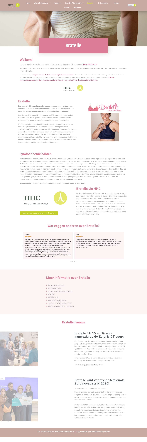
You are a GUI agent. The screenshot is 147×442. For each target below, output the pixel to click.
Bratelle (91, 3)
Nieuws (116, 3)
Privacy (107, 431)
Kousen (57, 3)
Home (28, 3)
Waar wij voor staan (42, 3)
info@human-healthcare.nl (64, 431)
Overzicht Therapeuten (74, 3)
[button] (23, 246)
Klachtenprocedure (96, 431)
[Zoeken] (135, 5)
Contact (67, 7)
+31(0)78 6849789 (82, 431)
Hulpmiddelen (104, 3)
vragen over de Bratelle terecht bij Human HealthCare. (53, 75)
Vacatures (77, 7)
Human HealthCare (90, 64)
